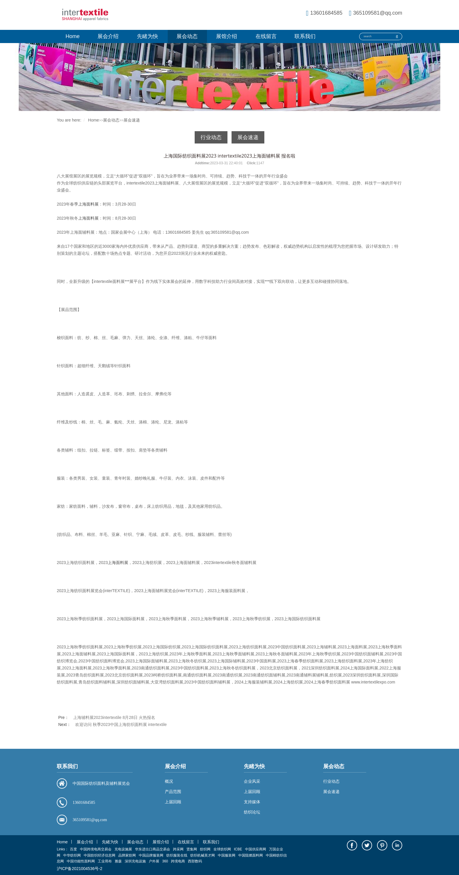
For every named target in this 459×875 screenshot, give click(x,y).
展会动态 (187, 36)
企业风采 (252, 781)
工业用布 (105, 861)
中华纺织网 (72, 855)
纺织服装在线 (176, 855)
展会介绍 (108, 36)
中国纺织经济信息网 (99, 855)
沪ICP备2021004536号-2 (79, 868)
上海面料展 (88, 204)
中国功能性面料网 (81, 861)
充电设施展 (123, 849)
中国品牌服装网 (151, 855)
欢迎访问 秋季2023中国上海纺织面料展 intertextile (121, 724)
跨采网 (178, 849)
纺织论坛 (252, 812)
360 (165, 861)
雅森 (118, 861)
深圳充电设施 (135, 861)
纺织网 (205, 849)
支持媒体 (252, 801)
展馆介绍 (226, 36)
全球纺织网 (222, 849)
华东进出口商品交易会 (152, 849)
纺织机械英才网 (202, 855)
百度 (73, 849)
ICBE (238, 849)
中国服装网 (226, 855)
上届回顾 (252, 791)
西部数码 (195, 861)
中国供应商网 (255, 849)
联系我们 (305, 36)
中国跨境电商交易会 (96, 849)
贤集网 (191, 849)
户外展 (154, 861)
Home (73, 36)
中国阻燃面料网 (250, 855)
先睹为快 (147, 36)
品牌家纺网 (127, 855)
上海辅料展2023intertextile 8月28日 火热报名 (114, 717)
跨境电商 (178, 861)
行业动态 (211, 137)
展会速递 (132, 120)
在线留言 (266, 36)
